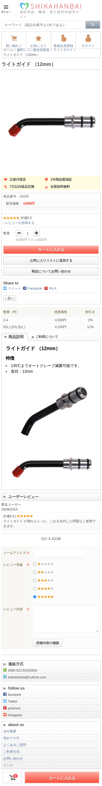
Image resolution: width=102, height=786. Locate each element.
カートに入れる (51, 249)
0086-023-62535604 (20, 670)
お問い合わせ (13, 758)
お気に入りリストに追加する (51, 260)
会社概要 (9, 731)
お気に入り (38, 46)
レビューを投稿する (20, 223)
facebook (12, 695)
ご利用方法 (11, 752)
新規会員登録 (63, 46)
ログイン (88, 46)
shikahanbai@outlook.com (24, 677)
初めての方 (11, 738)
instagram (12, 715)
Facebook (35, 288)
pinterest (11, 708)
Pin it (52, 288)
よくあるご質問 (14, 745)
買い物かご (14, 46)
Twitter (10, 701)
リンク (8, 765)
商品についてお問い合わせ (51, 271)
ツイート (14, 288)
